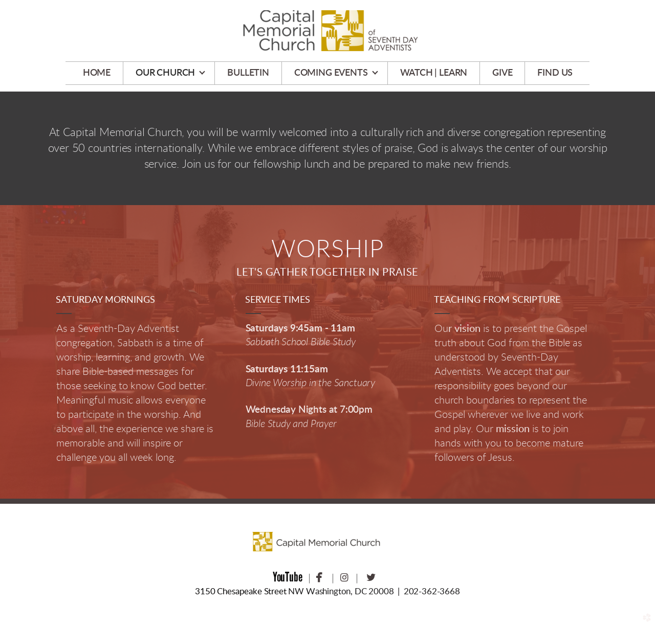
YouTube (287, 577)
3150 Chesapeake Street (240, 591)
